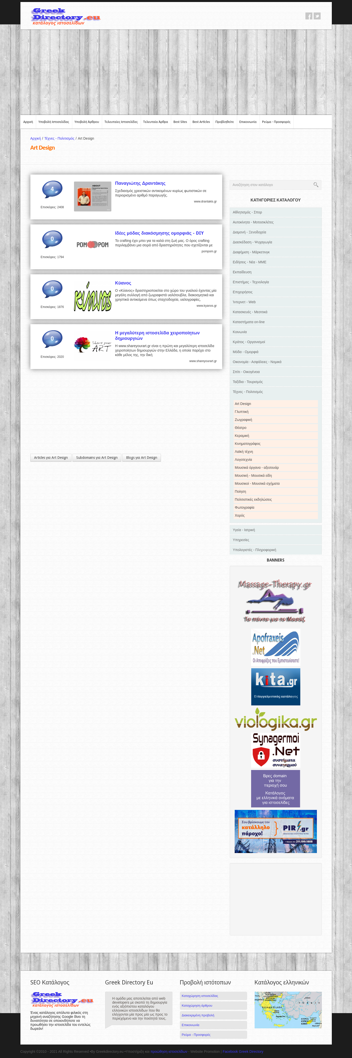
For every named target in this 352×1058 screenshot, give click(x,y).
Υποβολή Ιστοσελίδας (53, 122)
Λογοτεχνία (243, 460)
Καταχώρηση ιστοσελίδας (200, 996)
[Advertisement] (176, 72)
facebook (308, 15)
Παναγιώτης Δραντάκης (140, 183)
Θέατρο (241, 428)
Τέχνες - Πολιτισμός (61, 138)
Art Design (243, 404)
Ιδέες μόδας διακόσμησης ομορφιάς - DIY (159, 233)
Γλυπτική (242, 412)
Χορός (240, 515)
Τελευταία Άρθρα (155, 122)
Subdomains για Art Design (97, 458)
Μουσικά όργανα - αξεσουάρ (257, 468)
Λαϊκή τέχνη (244, 452)
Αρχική (28, 122)
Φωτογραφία (244, 507)
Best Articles (201, 122)
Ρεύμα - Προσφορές (276, 122)
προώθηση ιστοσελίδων (168, 1052)
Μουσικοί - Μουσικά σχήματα (257, 483)
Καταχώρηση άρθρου (197, 1005)
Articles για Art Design (51, 458)
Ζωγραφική (243, 420)
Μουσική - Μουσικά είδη (253, 476)
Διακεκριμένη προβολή (198, 1015)
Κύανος (123, 283)
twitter (317, 15)
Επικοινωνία (248, 122)
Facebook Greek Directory (243, 1052)
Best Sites (180, 122)
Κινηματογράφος (248, 444)
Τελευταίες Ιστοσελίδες (121, 122)
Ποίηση (240, 491)
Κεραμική (242, 436)
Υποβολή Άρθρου (86, 122)
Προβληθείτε (224, 122)
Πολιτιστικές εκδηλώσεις (253, 499)
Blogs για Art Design (141, 458)
